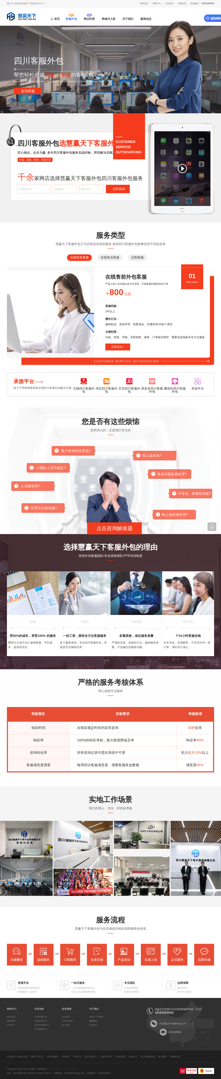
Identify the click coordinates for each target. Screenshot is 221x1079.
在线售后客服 (110, 257)
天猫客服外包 (40, 1021)
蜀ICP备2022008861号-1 (68, 1069)
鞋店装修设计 (91, 1056)
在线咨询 (182, 3)
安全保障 (66, 1008)
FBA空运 (77, 1056)
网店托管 (89, 18)
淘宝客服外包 (40, 1017)
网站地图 (51, 1069)
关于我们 (127, 18)
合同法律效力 (68, 1021)
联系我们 (93, 1025)
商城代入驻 (109, 18)
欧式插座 (162, 1056)
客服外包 (71, 18)
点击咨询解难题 (114, 528)
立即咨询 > (117, 346)
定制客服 (137, 257)
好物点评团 (22, 1056)
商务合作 (11, 1025)
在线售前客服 (79, 257)
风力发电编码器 (148, 1056)
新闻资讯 (93, 1021)
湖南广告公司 (37, 1056)
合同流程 (66, 1017)
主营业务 (39, 1008)
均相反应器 (120, 1056)
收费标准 (11, 1021)
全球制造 (66, 1056)
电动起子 (133, 1056)
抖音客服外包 (40, 1029)
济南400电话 (106, 1056)
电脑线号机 (175, 1056)
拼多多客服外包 (41, 1025)
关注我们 (169, 3)
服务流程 (11, 1017)
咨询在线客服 (175, 1032)
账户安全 (66, 1025)
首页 (55, 18)
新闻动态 (144, 3)
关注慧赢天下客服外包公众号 (172, 1023)
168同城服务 (52, 1056)
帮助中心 (157, 3)
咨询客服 (28, 91)
